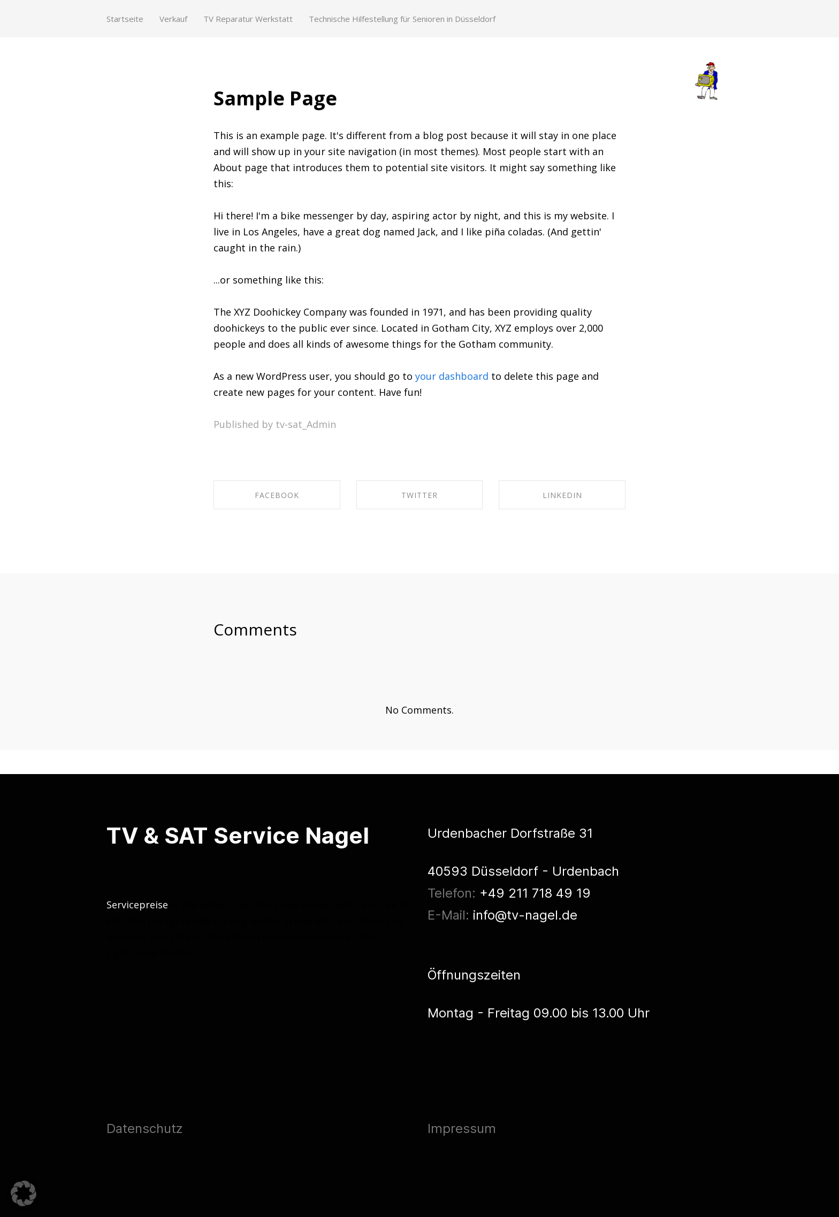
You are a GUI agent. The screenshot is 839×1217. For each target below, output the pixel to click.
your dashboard (452, 376)
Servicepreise (137, 904)
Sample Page (275, 98)
